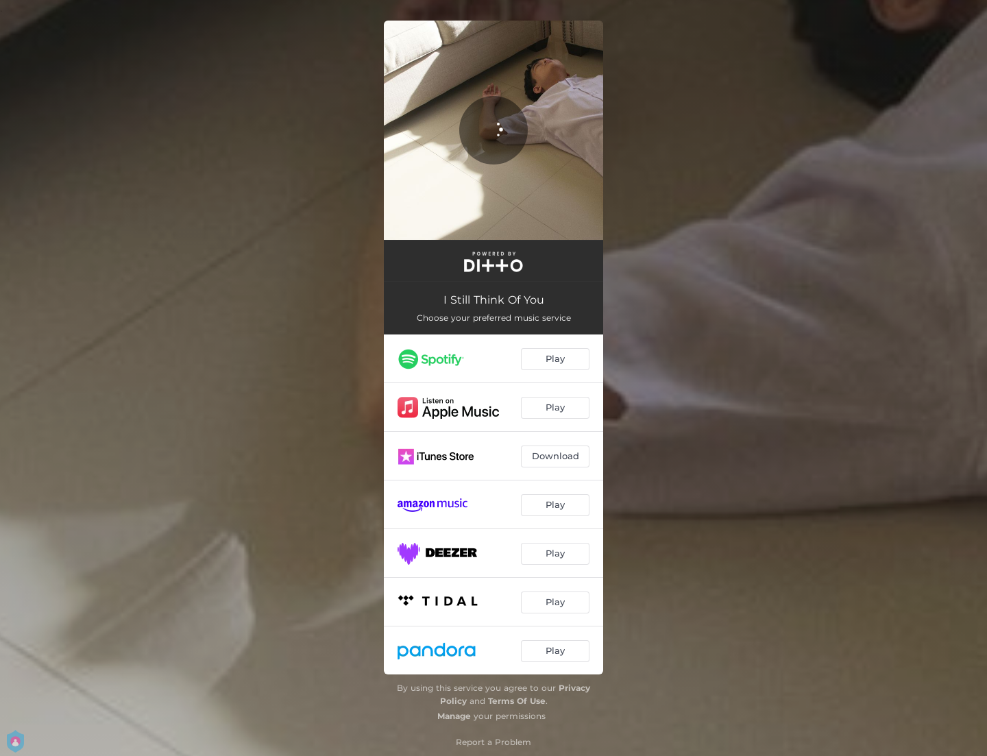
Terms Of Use (517, 701)
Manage (454, 716)
